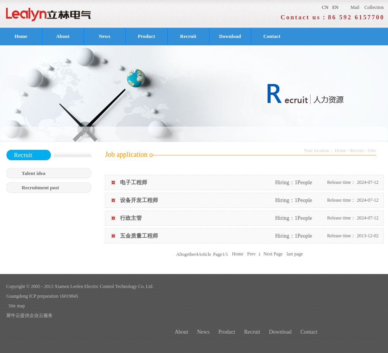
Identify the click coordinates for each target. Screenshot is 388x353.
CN (325, 7)
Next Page (273, 254)
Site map (15, 305)
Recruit (357, 150)
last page (295, 254)
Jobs (371, 150)
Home (20, 36)
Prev (251, 254)
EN (335, 7)
